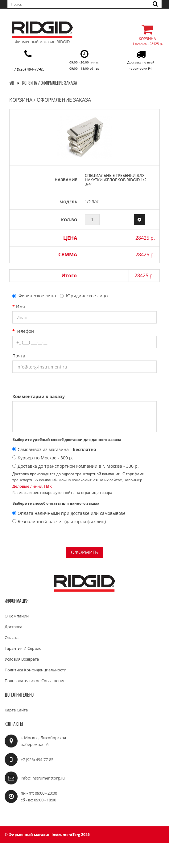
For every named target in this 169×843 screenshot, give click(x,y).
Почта (18, 356)
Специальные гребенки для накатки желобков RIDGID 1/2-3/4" (116, 180)
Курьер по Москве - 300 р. (42, 458)
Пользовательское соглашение (35, 680)
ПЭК (48, 486)
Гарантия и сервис (23, 648)
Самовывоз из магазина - (54, 449)
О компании (17, 616)
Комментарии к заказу (38, 396)
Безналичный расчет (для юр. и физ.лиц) (59, 521)
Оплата (12, 637)
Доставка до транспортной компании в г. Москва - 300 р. (75, 466)
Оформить (84, 552)
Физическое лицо (34, 296)
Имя (20, 306)
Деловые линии (27, 486)
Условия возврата (22, 659)
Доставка (13, 626)
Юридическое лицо (84, 296)
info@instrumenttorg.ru (43, 778)
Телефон (25, 331)
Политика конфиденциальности (35, 670)
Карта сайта (16, 710)
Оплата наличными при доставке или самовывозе (69, 513)
